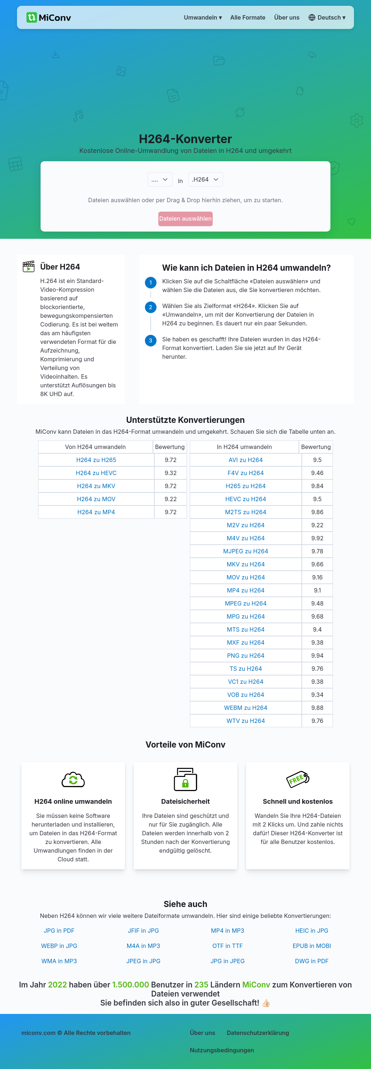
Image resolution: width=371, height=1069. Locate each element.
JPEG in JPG (143, 961)
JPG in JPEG (227, 961)
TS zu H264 (245, 668)
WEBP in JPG (59, 945)
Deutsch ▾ (326, 17)
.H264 (200, 179)
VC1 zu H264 (245, 681)
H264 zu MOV (96, 499)
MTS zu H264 (245, 629)
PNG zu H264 (245, 655)
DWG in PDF (312, 961)
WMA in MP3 (59, 961)
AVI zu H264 (246, 459)
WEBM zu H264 (246, 707)
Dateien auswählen (185, 218)
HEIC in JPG (311, 930)
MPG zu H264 (245, 616)
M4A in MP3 (143, 945)
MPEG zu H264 (246, 603)
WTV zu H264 (245, 720)
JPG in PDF (59, 930)
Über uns (202, 1033)
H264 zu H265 (96, 459)
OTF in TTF (227, 945)
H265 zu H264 (246, 486)
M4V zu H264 (246, 538)
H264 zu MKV (96, 486)
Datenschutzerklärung (258, 1033)
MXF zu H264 (245, 642)
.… (154, 179)
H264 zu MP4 (96, 512)
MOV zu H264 (245, 577)
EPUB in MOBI (312, 945)
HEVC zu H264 (245, 499)
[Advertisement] (185, 80)
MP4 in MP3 (227, 930)
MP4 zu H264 (245, 590)
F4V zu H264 (246, 473)
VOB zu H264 (245, 694)
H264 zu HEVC (96, 473)
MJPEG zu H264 (245, 551)
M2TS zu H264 (245, 512)
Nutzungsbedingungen (222, 1050)
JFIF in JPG (143, 930)
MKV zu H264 (246, 564)
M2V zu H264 (245, 525)
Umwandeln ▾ (203, 17)
